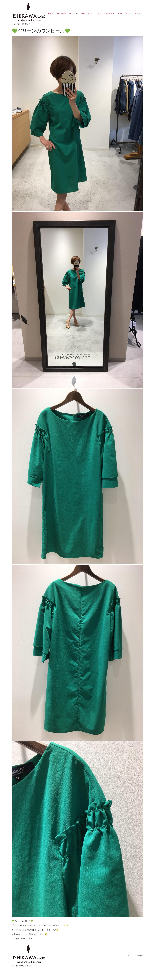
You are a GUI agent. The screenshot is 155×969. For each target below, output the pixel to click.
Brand (120, 13)
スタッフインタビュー (105, 13)
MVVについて (86, 13)
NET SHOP (61, 13)
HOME (50, 13)
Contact (138, 13)
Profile (72, 13)
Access (129, 13)
